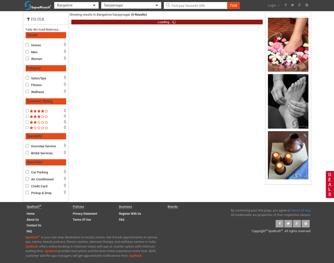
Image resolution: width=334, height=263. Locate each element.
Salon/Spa (38, 78)
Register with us (130, 213)
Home (31, 213)
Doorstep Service (43, 146)
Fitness (36, 85)
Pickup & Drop (41, 193)
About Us (33, 219)
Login (273, 5)
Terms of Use (82, 219)
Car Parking (39, 172)
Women (36, 59)
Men (34, 52)
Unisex (36, 45)
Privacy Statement (85, 213)
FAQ (29, 231)
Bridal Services (42, 153)
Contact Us (34, 225)
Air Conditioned (42, 179)
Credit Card (39, 186)
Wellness (37, 92)
